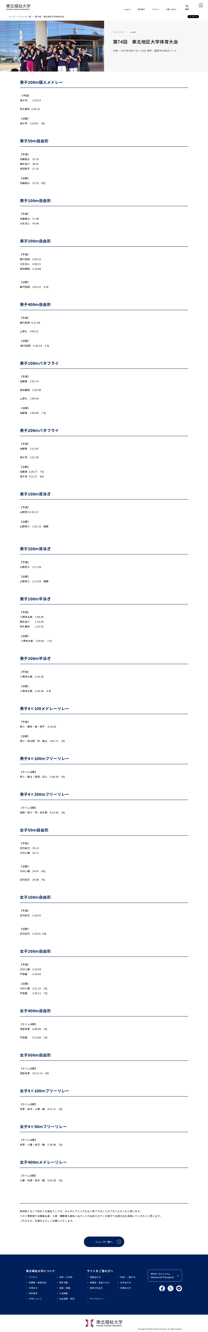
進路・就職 (64, 1288)
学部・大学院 (65, 1277)
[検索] (187, 7)
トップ (12, 16)
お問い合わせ (171, 9)
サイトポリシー (97, 1299)
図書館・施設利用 (37, 1282)
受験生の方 (95, 1277)
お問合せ (33, 1288)
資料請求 (141, 9)
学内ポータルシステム (162, 1275)
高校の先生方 (96, 1288)
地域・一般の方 (127, 1277)
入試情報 (63, 1293)
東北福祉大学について (40, 1270)
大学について (35, 1299)
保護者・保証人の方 (99, 1282)
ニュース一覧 (25, 16)
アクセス (155, 9)
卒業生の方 (125, 1288)
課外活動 (63, 1282)
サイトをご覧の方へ (100, 1270)
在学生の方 (125, 1282)
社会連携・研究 (67, 1299)
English (127, 9)
